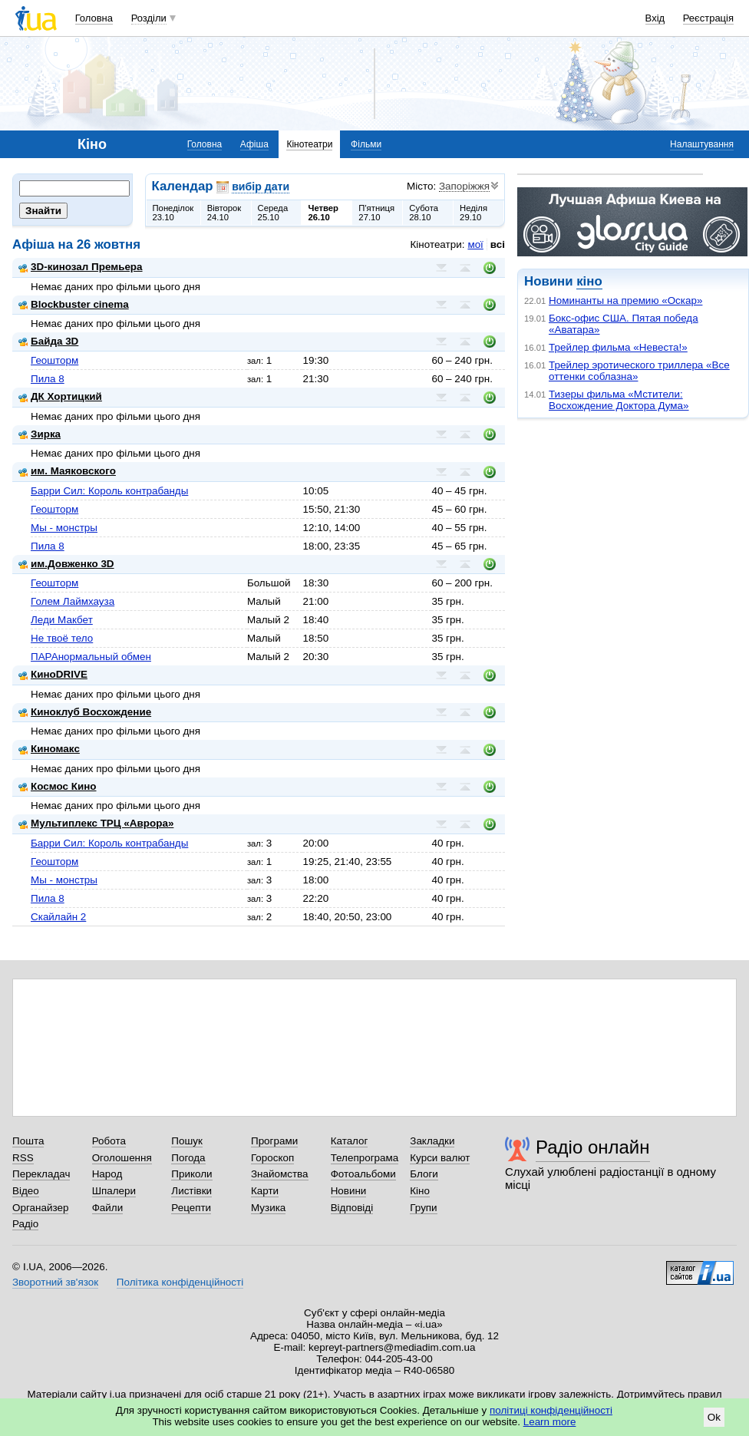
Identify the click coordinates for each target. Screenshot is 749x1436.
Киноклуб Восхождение (84, 712)
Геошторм (54, 360)
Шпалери (114, 1191)
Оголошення (122, 1158)
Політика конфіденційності (180, 1282)
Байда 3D (48, 341)
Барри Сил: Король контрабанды (109, 491)
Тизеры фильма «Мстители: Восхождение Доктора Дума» (619, 399)
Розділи (149, 18)
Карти (265, 1191)
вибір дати (260, 186)
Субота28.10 (423, 212)
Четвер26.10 (323, 212)
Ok (714, 1417)
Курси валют (440, 1158)
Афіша (254, 144)
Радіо (25, 1224)
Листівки (191, 1191)
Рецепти (191, 1207)
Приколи (191, 1174)
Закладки (432, 1141)
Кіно (420, 1191)
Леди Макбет (62, 620)
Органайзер (40, 1207)
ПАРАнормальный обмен (91, 656)
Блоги (424, 1174)
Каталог (349, 1141)
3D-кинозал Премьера (80, 266)
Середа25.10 (273, 212)
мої (475, 244)
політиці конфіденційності (551, 1410)
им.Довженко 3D (66, 563)
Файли (108, 1207)
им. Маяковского (67, 471)
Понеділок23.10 (173, 212)
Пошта (28, 1141)
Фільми (366, 144)
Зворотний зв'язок (55, 1282)
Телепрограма (365, 1158)
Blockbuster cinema (73, 304)
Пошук (187, 1141)
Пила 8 (47, 379)
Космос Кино (57, 786)
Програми (274, 1141)
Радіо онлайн (593, 1147)
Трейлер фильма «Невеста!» (618, 347)
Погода (188, 1158)
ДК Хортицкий (60, 396)
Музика (268, 1207)
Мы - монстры (64, 527)
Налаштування (702, 144)
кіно (589, 281)
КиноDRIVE (52, 674)
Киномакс (49, 748)
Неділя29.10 (473, 212)
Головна (94, 18)
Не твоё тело (62, 638)
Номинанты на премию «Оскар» (625, 300)
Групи (423, 1207)
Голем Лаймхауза (72, 601)
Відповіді (352, 1207)
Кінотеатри (309, 144)
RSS (23, 1158)
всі (497, 244)
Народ (107, 1174)
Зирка (39, 434)
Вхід (655, 18)
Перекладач (41, 1174)
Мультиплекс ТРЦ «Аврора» (95, 823)
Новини (349, 1191)
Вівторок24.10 (224, 212)
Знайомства (280, 1174)
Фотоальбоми (363, 1174)
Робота (109, 1141)
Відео (25, 1191)
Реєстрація (708, 18)
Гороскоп (272, 1158)
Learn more (549, 1422)
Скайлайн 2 (58, 917)
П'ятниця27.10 (376, 212)
